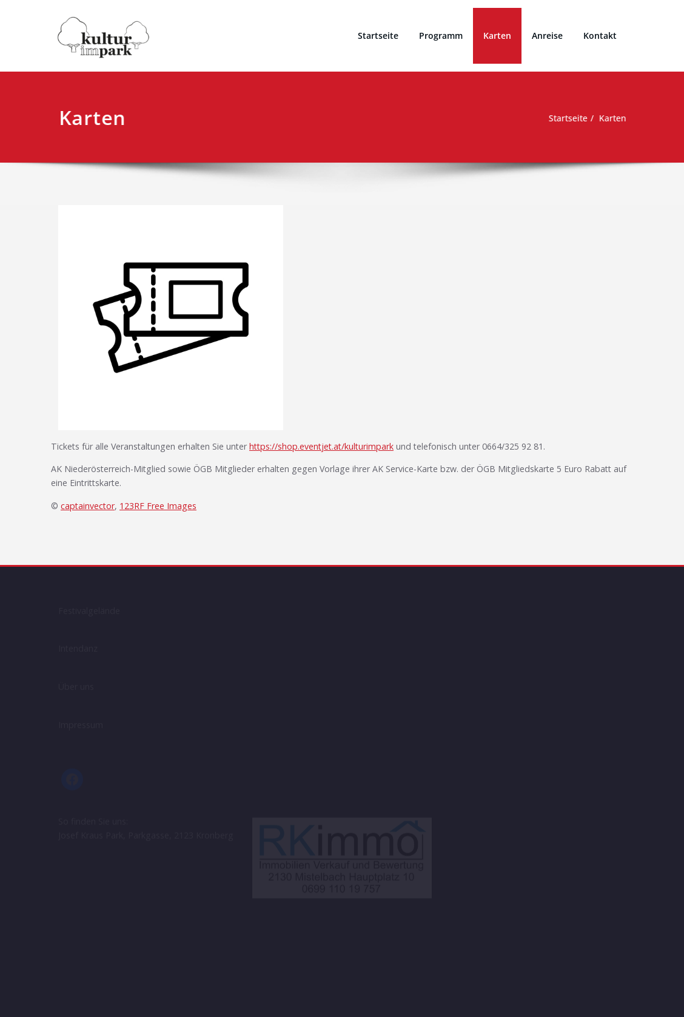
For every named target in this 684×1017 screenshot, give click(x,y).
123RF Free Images (164, 509)
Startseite (378, 35)
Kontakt (600, 35)
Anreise (547, 35)
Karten (497, 35)
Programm (441, 35)
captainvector (89, 509)
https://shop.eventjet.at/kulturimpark (338, 447)
